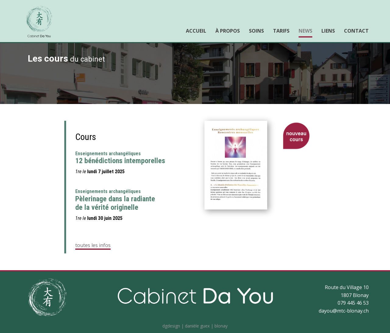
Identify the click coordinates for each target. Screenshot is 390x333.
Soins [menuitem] (256, 30)
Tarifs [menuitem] (281, 30)
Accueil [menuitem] (196, 30)
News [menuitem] (305, 30)
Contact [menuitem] (356, 30)
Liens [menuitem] (328, 30)
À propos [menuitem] (227, 30)
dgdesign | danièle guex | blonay (195, 326)
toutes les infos (93, 245)
